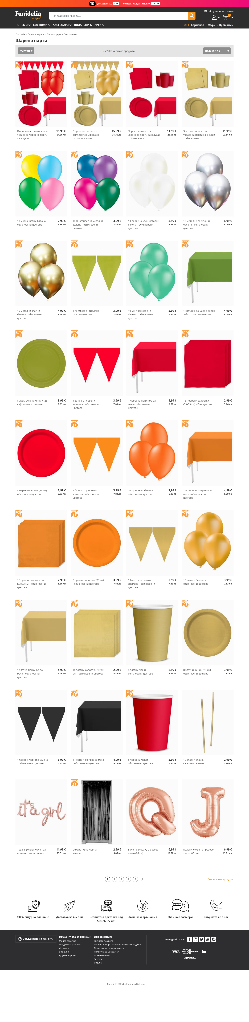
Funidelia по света (103, 940)
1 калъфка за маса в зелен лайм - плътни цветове (199, 312)
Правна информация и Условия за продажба (118, 944)
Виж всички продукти (221, 879)
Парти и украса (36, 34)
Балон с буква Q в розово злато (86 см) (143, 851)
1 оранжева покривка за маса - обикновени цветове (198, 494)
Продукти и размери (70, 944)
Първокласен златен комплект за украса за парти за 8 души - (86, 134)
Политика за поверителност (109, 948)
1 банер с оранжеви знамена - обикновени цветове (86, 494)
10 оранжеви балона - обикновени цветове (141, 492)
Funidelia (20, 34)
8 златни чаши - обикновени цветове (140, 671)
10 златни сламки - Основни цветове (194, 761)
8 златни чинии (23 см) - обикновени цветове (197, 671)
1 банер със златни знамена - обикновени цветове (141, 583)
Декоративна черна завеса (85, 851)
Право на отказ (102, 955)
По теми (21, 25)
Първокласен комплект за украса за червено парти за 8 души (32, 134)
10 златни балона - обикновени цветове (195, 581)
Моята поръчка (67, 940)
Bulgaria (98, 962)
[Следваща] (142, 879)
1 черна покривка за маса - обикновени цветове (88, 761)
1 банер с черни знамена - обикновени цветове (32, 761)
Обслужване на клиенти (36, 939)
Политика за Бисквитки (106, 951)
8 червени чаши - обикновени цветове (140, 761)
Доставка (64, 948)
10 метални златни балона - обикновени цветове (29, 314)
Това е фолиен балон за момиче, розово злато (31, 851)
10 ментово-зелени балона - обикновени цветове (140, 314)
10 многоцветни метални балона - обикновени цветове (88, 224)
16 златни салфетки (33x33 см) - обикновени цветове (88, 671)
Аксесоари (61, 25)
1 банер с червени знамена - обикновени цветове (86, 404)
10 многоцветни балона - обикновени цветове (32, 222)
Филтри (25, 50)
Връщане (64, 951)
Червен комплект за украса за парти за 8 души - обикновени (144, 134)
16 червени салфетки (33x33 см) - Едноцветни (197, 402)
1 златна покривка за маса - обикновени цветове (30, 673)
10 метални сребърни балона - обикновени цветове (196, 224)
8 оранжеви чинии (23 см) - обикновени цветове (88, 581)
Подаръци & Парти (87, 25)
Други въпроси (67, 955)
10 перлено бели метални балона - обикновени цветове (143, 224)
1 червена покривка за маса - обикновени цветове (142, 404)
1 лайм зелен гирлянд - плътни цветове (87, 312)
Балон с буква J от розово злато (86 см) (198, 851)
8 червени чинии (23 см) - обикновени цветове (32, 492)
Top (184, 25)
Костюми (40, 25)
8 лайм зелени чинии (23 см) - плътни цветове (32, 402)
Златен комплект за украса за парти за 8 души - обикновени (199, 134)
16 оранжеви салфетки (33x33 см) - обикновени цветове (31, 583)
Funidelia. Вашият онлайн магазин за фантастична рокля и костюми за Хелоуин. (28, 15)
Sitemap (98, 958)
